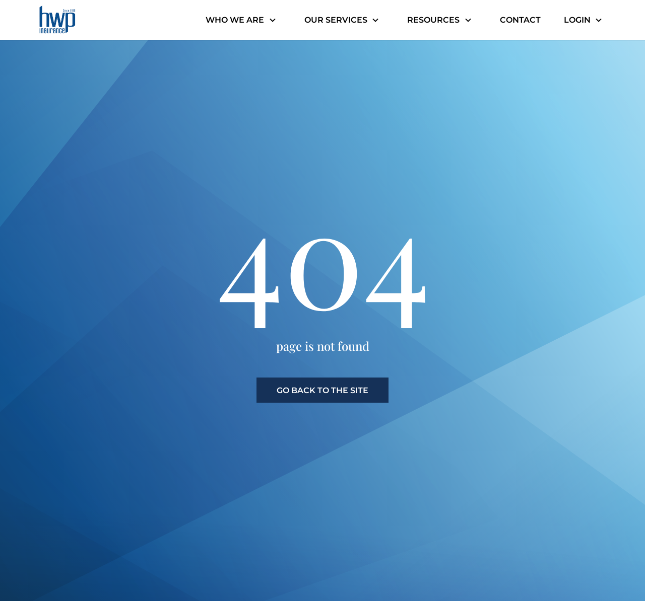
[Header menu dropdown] (273, 20)
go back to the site (322, 390)
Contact (520, 20)
